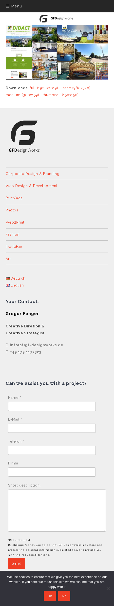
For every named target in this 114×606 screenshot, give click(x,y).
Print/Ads (14, 198)
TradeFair (14, 247)
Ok (49, 596)
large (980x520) (76, 88)
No (64, 596)
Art (8, 259)
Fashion (12, 234)
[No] (107, 588)
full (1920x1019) (44, 88)
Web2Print (15, 222)
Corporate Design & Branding (32, 174)
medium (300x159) (22, 95)
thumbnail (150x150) (61, 95)
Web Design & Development (31, 186)
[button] (14, 6)
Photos (12, 210)
